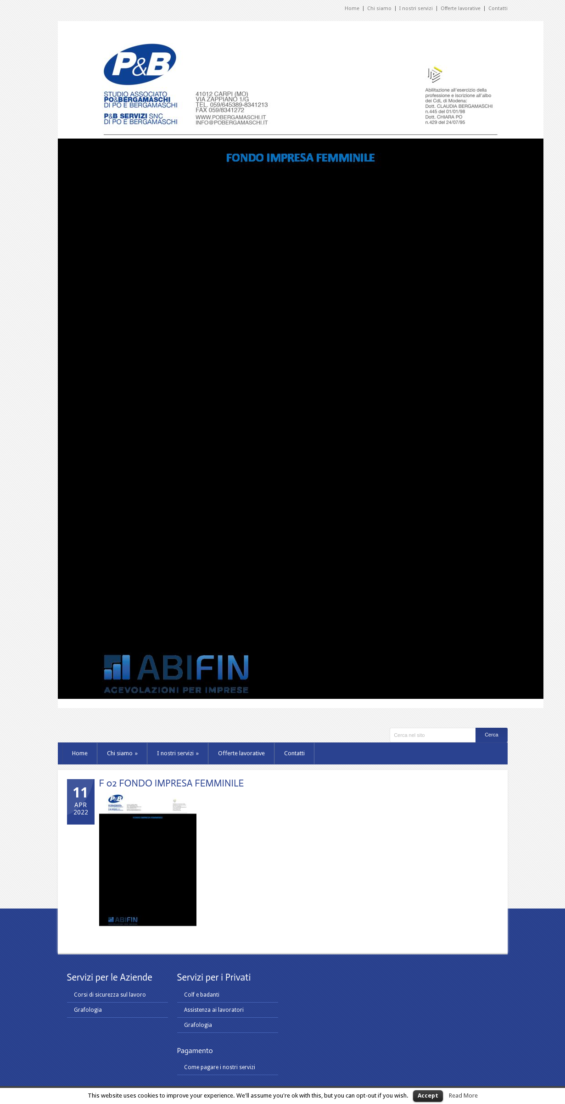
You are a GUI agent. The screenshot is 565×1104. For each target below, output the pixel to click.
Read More (463, 1095)
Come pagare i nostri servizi (219, 1067)
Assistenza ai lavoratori (214, 1010)
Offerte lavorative (461, 8)
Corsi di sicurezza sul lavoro (110, 995)
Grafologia (88, 1010)
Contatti (498, 8)
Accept (428, 1095)
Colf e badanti (201, 995)
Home (352, 8)
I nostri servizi (416, 8)
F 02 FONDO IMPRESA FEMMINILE (171, 783)
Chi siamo (379, 8)
